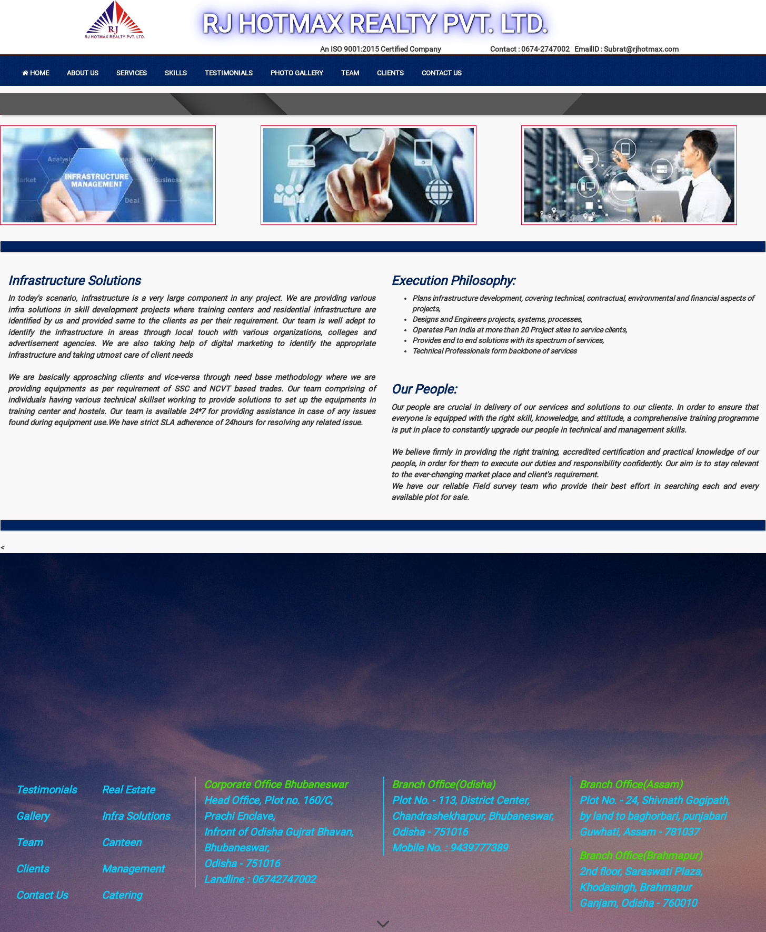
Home (35, 73)
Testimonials (229, 73)
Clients (390, 73)
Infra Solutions (136, 816)
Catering (122, 895)
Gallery (32, 816)
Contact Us (442, 73)
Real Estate (128, 789)
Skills (176, 73)
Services (131, 73)
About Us (82, 73)
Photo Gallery (297, 73)
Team (350, 73)
